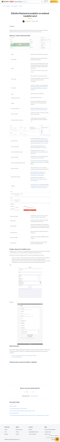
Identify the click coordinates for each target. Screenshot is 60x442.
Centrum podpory (6, 5)
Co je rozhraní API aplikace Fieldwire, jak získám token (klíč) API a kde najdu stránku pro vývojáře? (29, 415)
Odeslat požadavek (34, 396)
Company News (48, 431)
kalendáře (33, 89)
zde (31, 121)
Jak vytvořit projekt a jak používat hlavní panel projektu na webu (22, 410)
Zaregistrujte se (53, 2)
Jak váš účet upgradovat (17, 356)
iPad (5, 431)
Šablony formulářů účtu (14, 413)
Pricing (17, 431)
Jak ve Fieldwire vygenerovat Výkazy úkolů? (18, 408)
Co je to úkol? (43, 147)
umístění (38, 156)
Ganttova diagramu (43, 88)
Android (6, 434)
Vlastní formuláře (12, 406)
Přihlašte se (46, 2)
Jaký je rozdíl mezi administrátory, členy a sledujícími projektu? (24, 355)
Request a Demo (19, 429)
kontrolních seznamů (40, 150)
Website (30, 429)
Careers (17, 434)
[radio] (27, 392)
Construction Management (50, 429)
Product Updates (48, 434)
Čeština (25, 1)
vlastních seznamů (40, 215)
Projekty (20, 5)
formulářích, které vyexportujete (37, 175)
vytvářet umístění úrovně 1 (39, 162)
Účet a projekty (14, 5)
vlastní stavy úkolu (44, 143)
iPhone (6, 429)
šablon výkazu (39, 167)
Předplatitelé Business (35, 184)
